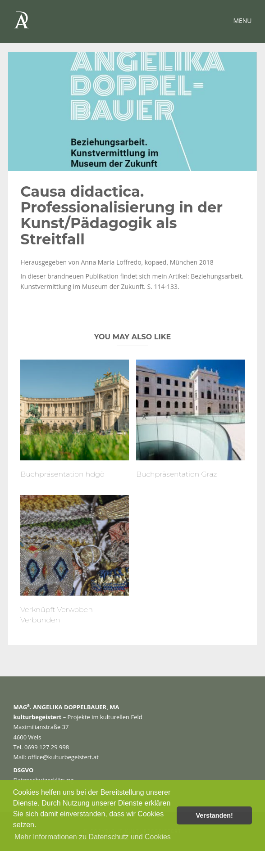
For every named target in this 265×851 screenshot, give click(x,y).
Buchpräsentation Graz (176, 474)
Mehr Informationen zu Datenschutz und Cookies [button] (92, 837)
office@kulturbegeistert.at (63, 757)
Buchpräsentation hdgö (62, 474)
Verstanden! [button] (214, 815)
